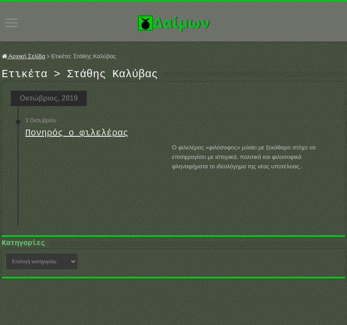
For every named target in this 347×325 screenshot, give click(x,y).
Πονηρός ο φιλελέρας (76, 136)
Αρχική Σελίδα (23, 56)
